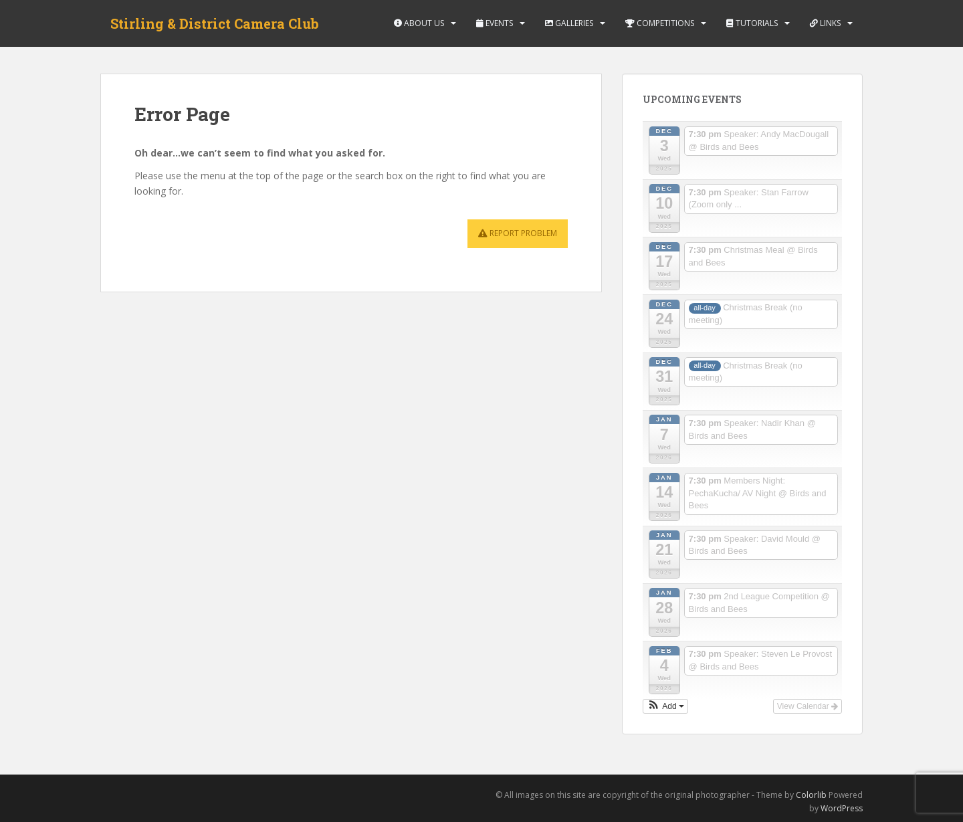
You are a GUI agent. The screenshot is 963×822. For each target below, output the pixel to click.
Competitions (659, 23)
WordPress (842, 808)
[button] (665, 706)
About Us (419, 23)
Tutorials (752, 23)
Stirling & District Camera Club (214, 23)
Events (494, 23)
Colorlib (811, 795)
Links (825, 23)
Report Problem (517, 233)
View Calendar (807, 706)
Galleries (569, 23)
